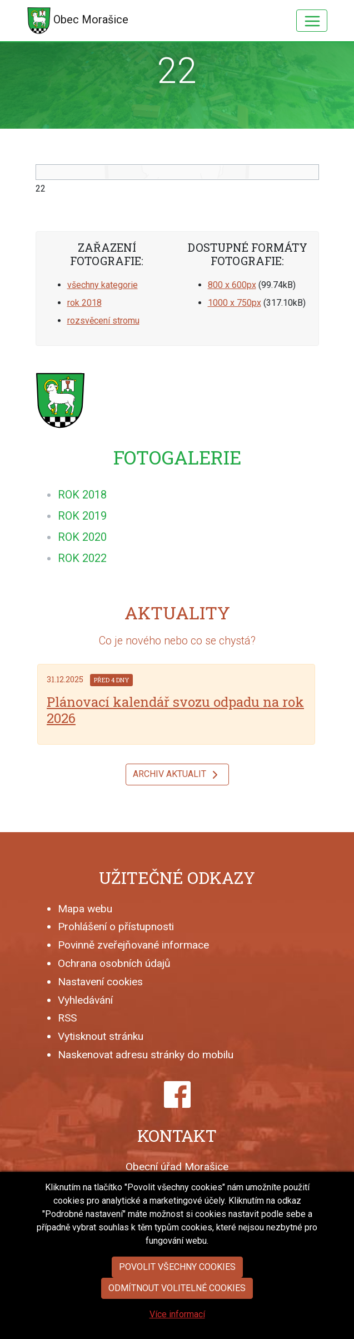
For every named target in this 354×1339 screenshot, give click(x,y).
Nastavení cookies (100, 981)
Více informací (177, 1314)
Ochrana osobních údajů (114, 963)
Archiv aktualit (177, 774)
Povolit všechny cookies (177, 1267)
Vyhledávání (85, 1000)
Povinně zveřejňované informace (133, 945)
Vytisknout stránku (100, 1036)
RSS (67, 1017)
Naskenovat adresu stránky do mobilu (145, 1054)
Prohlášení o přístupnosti (116, 926)
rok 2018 (84, 302)
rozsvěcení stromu (103, 320)
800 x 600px (232, 285)
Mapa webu (85, 908)
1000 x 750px (234, 302)
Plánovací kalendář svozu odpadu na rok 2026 (175, 710)
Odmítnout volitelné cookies (177, 1288)
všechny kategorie (102, 285)
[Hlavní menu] (311, 20)
